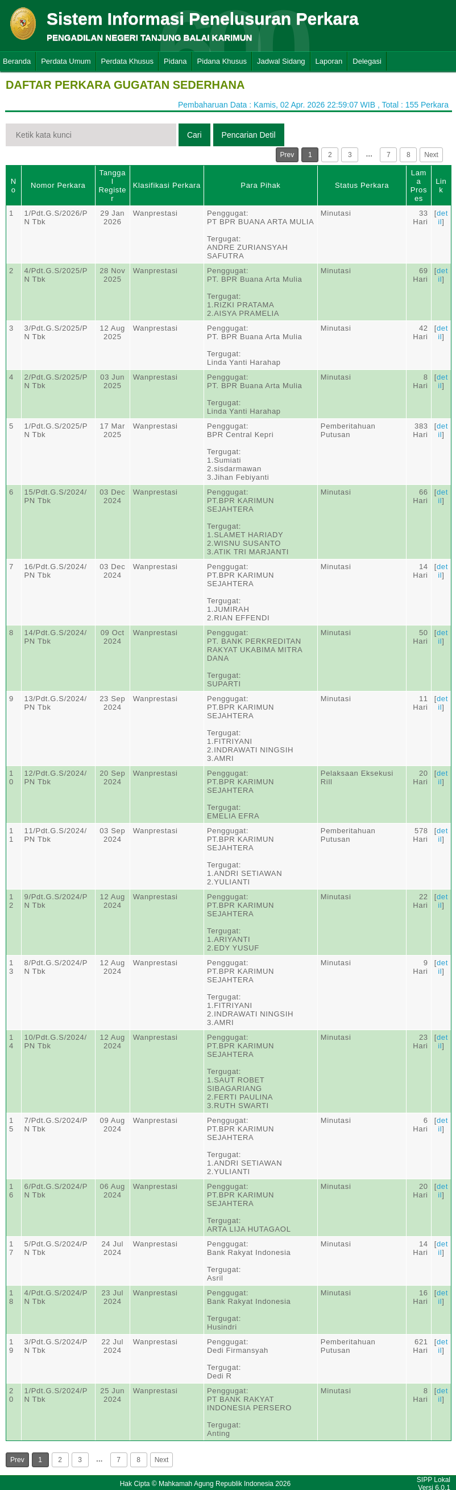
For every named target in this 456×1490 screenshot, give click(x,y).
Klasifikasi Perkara (167, 185)
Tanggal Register (112, 185)
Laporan (329, 61)
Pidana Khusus (222, 61)
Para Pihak (260, 185)
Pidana (175, 61)
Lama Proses (419, 185)
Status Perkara (362, 185)
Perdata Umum (65, 61)
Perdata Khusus (127, 61)
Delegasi (367, 61)
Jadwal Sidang (281, 61)
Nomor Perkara (58, 185)
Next (431, 155)
